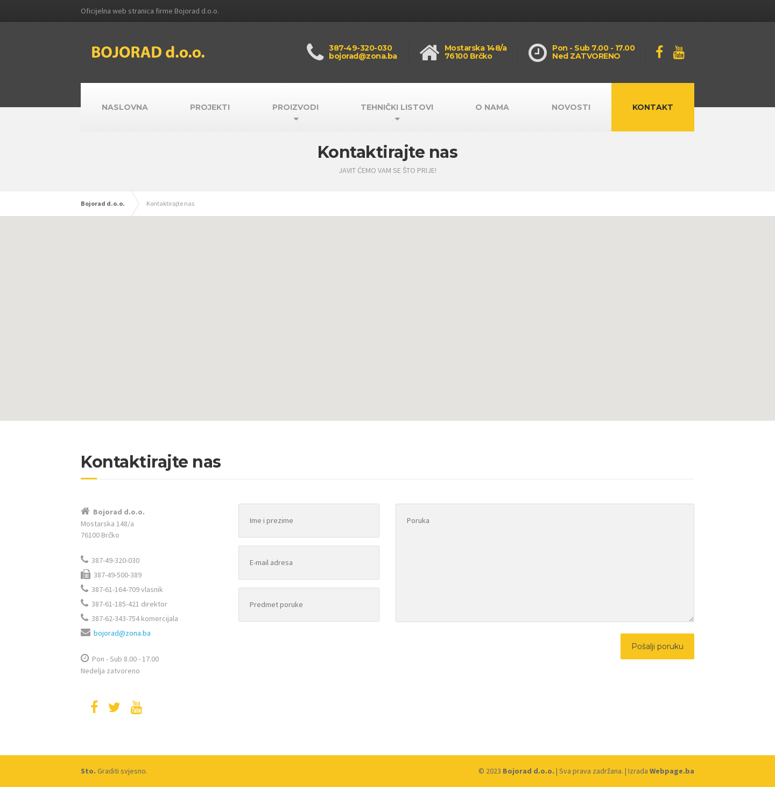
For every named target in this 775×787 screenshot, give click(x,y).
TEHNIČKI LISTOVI (397, 107)
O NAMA (492, 107)
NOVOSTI (571, 107)
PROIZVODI (295, 107)
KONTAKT (652, 107)
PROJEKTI (210, 107)
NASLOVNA (125, 107)
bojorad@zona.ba (122, 633)
